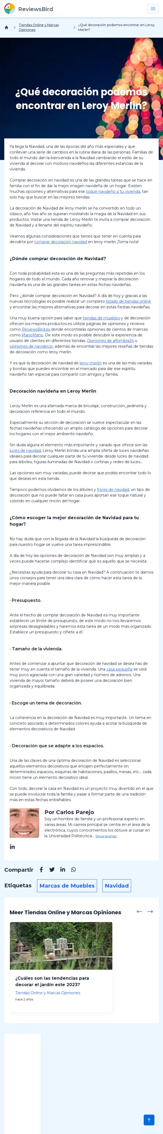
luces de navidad (25, 450)
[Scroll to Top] (149, 1120)
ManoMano (32, 335)
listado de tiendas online (128, 301)
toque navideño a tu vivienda (113, 191)
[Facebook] (38, 870)
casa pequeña (119, 669)
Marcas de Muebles (67, 885)
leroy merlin (91, 363)
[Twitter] (49, 870)
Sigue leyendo (106, 836)
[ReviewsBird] (28, 8)
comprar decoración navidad (60, 241)
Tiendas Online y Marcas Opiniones (39, 27)
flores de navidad (113, 489)
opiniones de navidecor (31, 346)
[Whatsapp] (70, 870)
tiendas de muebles (101, 318)
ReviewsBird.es (36, 329)
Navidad (117, 885)
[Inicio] (7, 27)
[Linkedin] (60, 870)
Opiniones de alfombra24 (110, 340)
